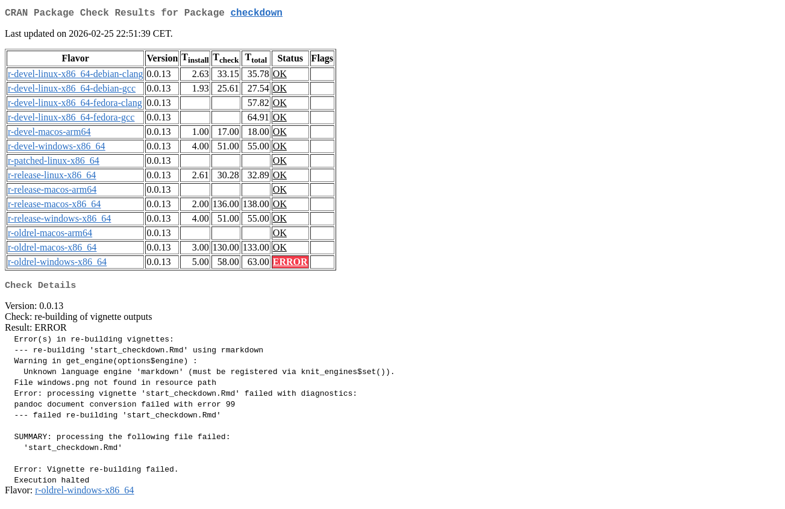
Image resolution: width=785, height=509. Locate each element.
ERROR (290, 264)
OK (280, 76)
